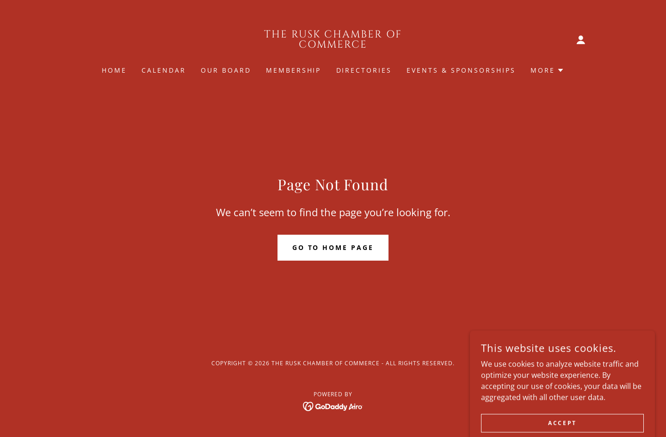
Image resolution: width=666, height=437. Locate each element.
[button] (581, 40)
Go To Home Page (333, 247)
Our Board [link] (226, 70)
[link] (333, 45)
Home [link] (114, 70)
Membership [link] (293, 70)
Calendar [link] (164, 70)
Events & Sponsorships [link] (461, 70)
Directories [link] (364, 70)
